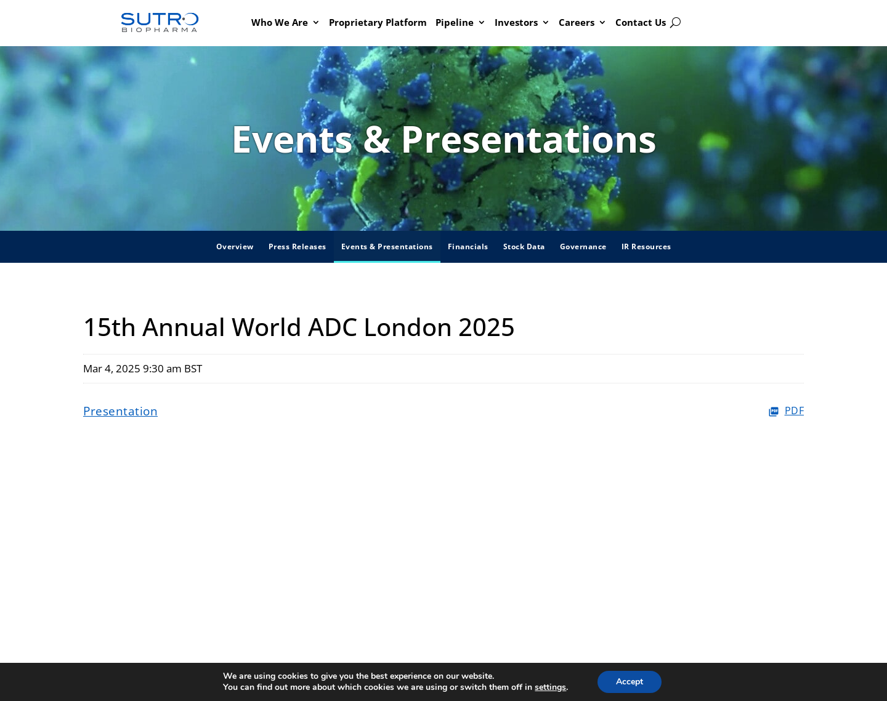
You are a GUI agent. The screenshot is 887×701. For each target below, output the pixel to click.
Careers (576, 22)
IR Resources (646, 246)
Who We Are (279, 22)
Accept (629, 681)
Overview (235, 246)
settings (550, 687)
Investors (516, 22)
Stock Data (524, 246)
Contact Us (640, 22)
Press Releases (297, 246)
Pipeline (454, 22)
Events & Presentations (387, 246)
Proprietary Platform (378, 22)
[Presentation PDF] (443, 411)
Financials (468, 246)
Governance (583, 246)
